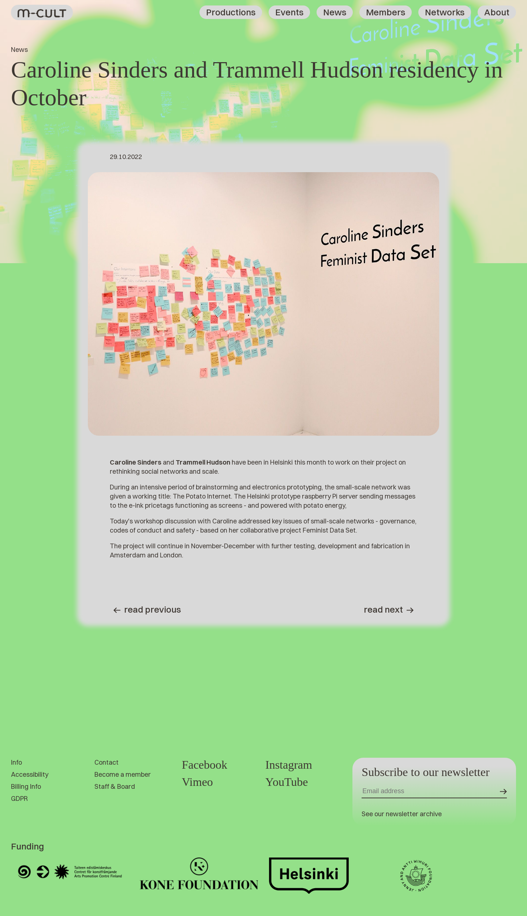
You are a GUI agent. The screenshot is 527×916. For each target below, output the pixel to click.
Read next (389, 609)
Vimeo (197, 781)
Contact (106, 762)
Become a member (122, 774)
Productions (230, 12)
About (496, 12)
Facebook (204, 764)
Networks (444, 12)
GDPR (19, 798)
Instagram (288, 764)
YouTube (286, 781)
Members (385, 12)
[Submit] (503, 791)
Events (289, 12)
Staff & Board (114, 786)
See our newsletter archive (402, 814)
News (334, 12)
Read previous (147, 609)
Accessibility (29, 774)
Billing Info (26, 786)
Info (16, 762)
